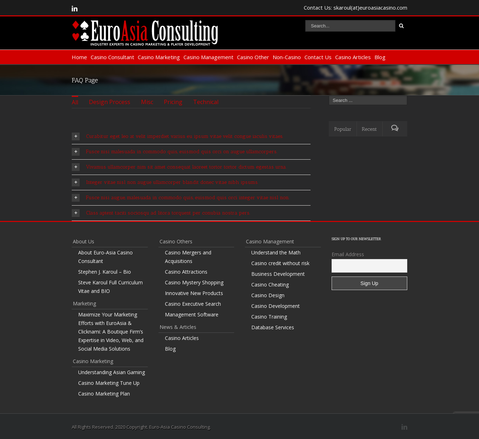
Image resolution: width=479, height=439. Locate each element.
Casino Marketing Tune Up (109, 382)
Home (79, 57)
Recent (369, 129)
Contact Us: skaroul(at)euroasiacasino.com (355, 7)
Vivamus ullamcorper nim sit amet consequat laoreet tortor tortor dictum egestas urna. (179, 167)
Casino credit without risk (280, 263)
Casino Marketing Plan (104, 393)
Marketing (84, 303)
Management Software (191, 314)
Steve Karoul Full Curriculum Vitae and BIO (110, 286)
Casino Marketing (159, 57)
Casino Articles (353, 57)
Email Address (348, 254)
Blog (379, 57)
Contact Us (318, 57)
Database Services (272, 327)
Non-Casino (287, 57)
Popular (343, 129)
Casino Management (208, 57)
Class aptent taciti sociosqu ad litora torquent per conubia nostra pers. (161, 213)
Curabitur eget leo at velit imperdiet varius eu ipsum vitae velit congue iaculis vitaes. (177, 136)
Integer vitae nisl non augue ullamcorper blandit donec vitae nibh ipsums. (165, 182)
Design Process (109, 102)
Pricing (173, 102)
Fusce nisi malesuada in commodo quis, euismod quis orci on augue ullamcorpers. (174, 152)
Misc (147, 102)
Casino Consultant (112, 57)
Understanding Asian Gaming (111, 372)
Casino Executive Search (193, 303)
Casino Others (176, 241)
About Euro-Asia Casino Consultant (105, 256)
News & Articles (178, 327)
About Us (83, 241)
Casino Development (275, 306)
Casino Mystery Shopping (194, 282)
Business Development (278, 273)
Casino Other (253, 57)
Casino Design (267, 295)
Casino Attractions (186, 271)
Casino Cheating (270, 284)
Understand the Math (276, 252)
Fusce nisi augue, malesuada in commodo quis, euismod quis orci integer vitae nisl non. (180, 198)
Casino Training (269, 316)
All (75, 102)
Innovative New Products (194, 293)
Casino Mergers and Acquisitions (188, 256)
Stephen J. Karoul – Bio (104, 271)
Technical (205, 102)
